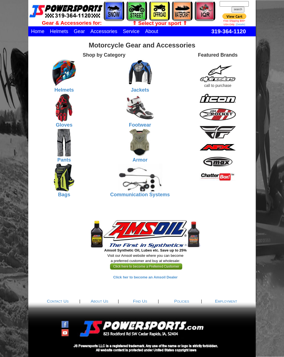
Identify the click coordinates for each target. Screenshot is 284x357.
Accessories (103, 31)
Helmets (59, 31)
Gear (79, 31)
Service (131, 31)
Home (37, 31)
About (151, 31)
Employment (226, 301)
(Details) (240, 24)
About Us (99, 301)
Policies (181, 301)
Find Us (140, 301)
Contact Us (58, 301)
